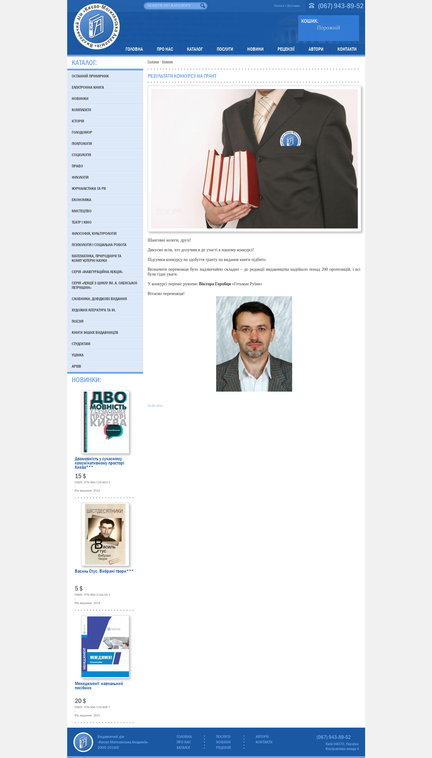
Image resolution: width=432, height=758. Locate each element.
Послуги (225, 49)
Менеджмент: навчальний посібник (99, 686)
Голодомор (82, 132)
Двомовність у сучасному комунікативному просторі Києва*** (99, 463)
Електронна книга (88, 87)
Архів (76, 366)
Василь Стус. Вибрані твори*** (104, 571)
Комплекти (81, 109)
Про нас (165, 49)
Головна (134, 49)
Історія (78, 121)
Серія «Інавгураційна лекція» (97, 271)
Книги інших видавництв (95, 332)
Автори (316, 49)
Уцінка (78, 355)
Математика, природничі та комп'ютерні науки (96, 258)
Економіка (81, 199)
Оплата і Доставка (287, 5)
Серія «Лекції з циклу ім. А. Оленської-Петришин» (105, 285)
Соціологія (81, 154)
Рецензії (286, 49)
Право (77, 166)
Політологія (82, 143)
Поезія (77, 321)
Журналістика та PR (89, 188)
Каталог (195, 49)
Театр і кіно (82, 222)
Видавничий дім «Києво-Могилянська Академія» (96, 26)
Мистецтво (82, 211)
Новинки (80, 98)
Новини (255, 49)
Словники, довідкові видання (99, 298)
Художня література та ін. (94, 310)
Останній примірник (90, 76)
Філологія (80, 177)
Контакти (347, 49)
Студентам (81, 343)
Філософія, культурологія (94, 233)
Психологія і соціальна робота (99, 244)
